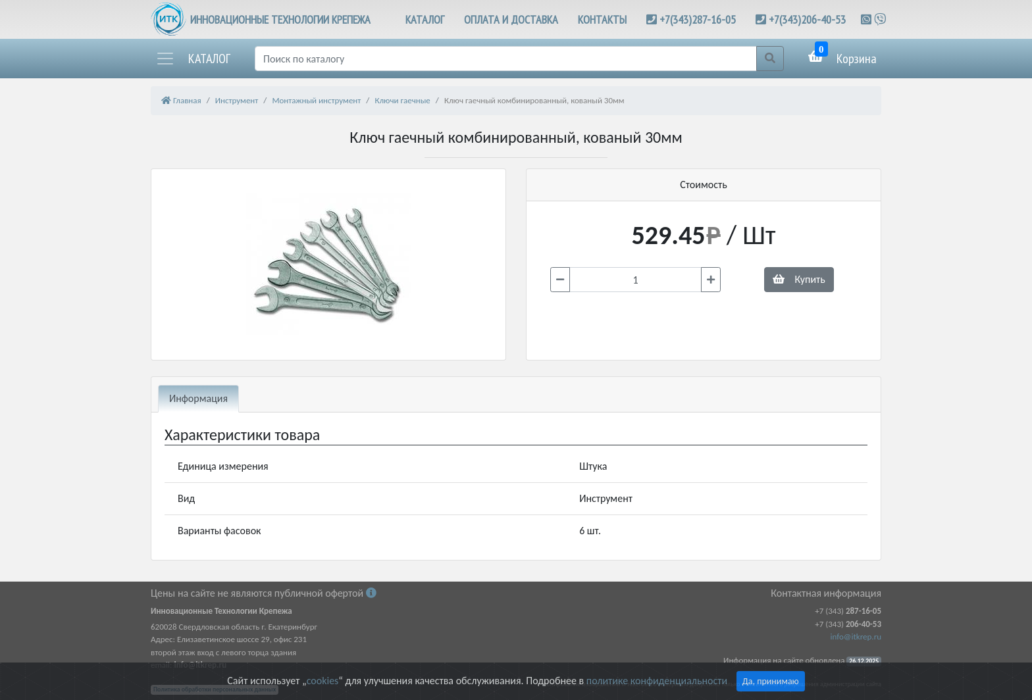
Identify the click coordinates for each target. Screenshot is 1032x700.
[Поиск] (506, 58)
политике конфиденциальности (656, 680)
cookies (322, 680)
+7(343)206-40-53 (807, 19)
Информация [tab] (198, 398)
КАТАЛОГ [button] (424, 19)
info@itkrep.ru (856, 636)
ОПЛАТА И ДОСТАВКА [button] (511, 19)
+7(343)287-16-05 (697, 19)
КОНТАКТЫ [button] (602, 19)
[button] (193, 58)
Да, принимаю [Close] (770, 681)
